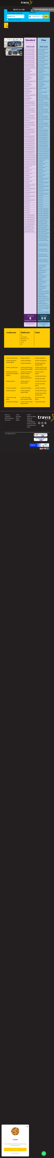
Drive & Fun (8, 420)
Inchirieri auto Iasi (10, 381)
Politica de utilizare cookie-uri (31, 417)
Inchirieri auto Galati (40, 379)
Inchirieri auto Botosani (40, 361)
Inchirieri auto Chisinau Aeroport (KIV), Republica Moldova (12, 373)
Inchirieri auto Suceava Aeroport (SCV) (40, 394)
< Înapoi (7, 25)
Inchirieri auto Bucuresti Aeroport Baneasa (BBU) (27, 368)
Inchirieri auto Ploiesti (26, 388)
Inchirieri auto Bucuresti (12, 367)
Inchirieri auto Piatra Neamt (40, 384)
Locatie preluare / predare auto (15, 13)
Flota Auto (18, 417)
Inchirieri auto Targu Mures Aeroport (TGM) (26, 398)
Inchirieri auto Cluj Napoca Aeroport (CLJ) (26, 377)
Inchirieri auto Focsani (40, 376)
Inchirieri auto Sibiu (10, 391)
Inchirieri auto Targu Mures (11, 398)
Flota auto (8, 30)
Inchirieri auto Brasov (26, 363)
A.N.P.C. (29, 427)
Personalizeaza (15, 1153)
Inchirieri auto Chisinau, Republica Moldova (26, 373)
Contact (29, 415)
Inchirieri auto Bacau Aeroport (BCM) (11, 361)
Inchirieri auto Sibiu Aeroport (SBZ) (25, 391)
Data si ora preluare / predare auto (34, 11)
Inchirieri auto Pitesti (11, 388)
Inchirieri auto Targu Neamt (40, 398)
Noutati (18, 420)
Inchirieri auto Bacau (40, 358)
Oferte (17, 418)
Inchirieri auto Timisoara (12, 402)
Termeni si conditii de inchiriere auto (31, 424)
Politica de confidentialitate (31, 421)
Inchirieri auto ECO (25, 358)
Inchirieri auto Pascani (40, 381)
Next (23, 52)
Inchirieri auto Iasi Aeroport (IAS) (25, 382)
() (29, 72)
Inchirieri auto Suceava (40, 391)
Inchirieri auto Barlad (26, 361)
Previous (4, 52)
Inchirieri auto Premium (12, 358)
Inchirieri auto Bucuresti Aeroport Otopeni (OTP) (41, 368)
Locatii (17, 415)
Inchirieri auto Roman (40, 388)
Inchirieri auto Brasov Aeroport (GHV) (40, 364)
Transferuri (7, 417)
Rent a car (7, 415)
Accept (15, 1149)
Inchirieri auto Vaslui (40, 402)
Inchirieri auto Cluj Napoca (39, 373)
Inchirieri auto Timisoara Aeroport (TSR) (27, 403)
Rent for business (9, 418)
